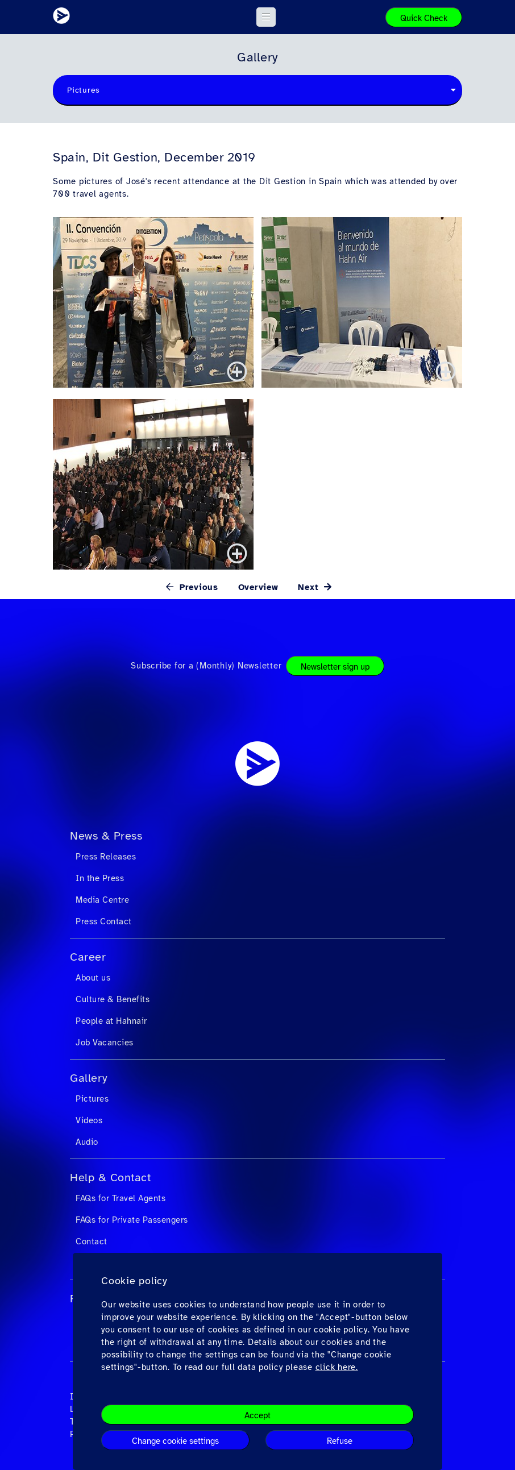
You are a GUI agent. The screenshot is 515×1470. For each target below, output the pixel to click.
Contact (91, 1241)
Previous (197, 587)
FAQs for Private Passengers (132, 1220)
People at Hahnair (111, 1021)
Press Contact (104, 921)
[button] (266, 17)
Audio (87, 1142)
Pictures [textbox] (83, 90)
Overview (258, 587)
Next (310, 587)
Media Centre (102, 900)
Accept (257, 1415)
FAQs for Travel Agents (120, 1198)
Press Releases (106, 857)
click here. (336, 1367)
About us (93, 978)
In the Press (100, 878)
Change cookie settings (175, 1441)
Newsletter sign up (335, 667)
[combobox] (257, 90)
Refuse (339, 1441)
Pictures (92, 1099)
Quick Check (423, 18)
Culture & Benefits (112, 999)
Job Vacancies (105, 1042)
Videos (89, 1120)
